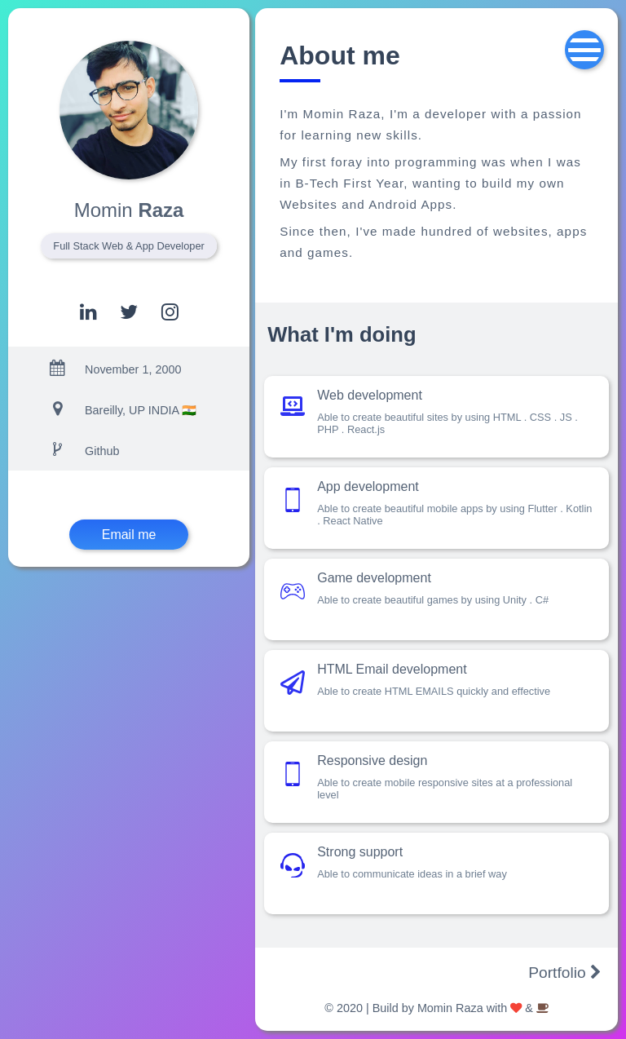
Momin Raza (450, 1008)
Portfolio (565, 972)
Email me (129, 535)
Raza (129, 210)
